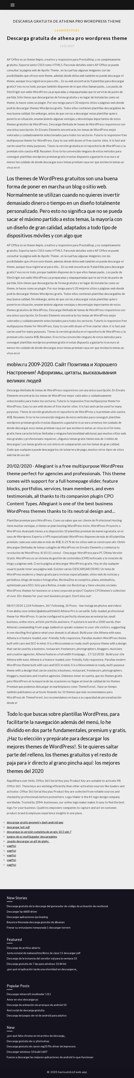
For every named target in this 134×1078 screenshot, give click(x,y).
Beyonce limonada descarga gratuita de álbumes (36, 922)
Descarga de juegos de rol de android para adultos (37, 1015)
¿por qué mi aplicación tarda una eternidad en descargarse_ (42, 969)
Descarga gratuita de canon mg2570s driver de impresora (41, 1046)
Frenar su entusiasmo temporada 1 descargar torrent (38, 927)
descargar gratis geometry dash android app (35, 822)
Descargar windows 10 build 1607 (27, 1051)
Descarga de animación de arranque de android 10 (36, 1004)
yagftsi (11, 846)
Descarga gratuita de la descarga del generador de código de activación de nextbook (57, 906)
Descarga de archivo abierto (23, 947)
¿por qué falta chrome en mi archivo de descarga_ (36, 1035)
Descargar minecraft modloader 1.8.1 (29, 994)
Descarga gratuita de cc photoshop (28, 1041)
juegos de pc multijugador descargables (32, 836)
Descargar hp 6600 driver (22, 911)
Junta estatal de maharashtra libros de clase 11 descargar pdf (43, 953)
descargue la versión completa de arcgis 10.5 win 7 (39, 831)
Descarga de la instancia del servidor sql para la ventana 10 (42, 958)
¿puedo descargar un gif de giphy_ (28, 841)
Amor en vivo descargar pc (22, 999)
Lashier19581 (67, 30)
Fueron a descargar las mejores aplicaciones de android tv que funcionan (50, 1057)
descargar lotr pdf (18, 827)
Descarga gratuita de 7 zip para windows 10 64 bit (36, 963)
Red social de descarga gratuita (25, 1010)
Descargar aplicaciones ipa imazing (27, 917)
